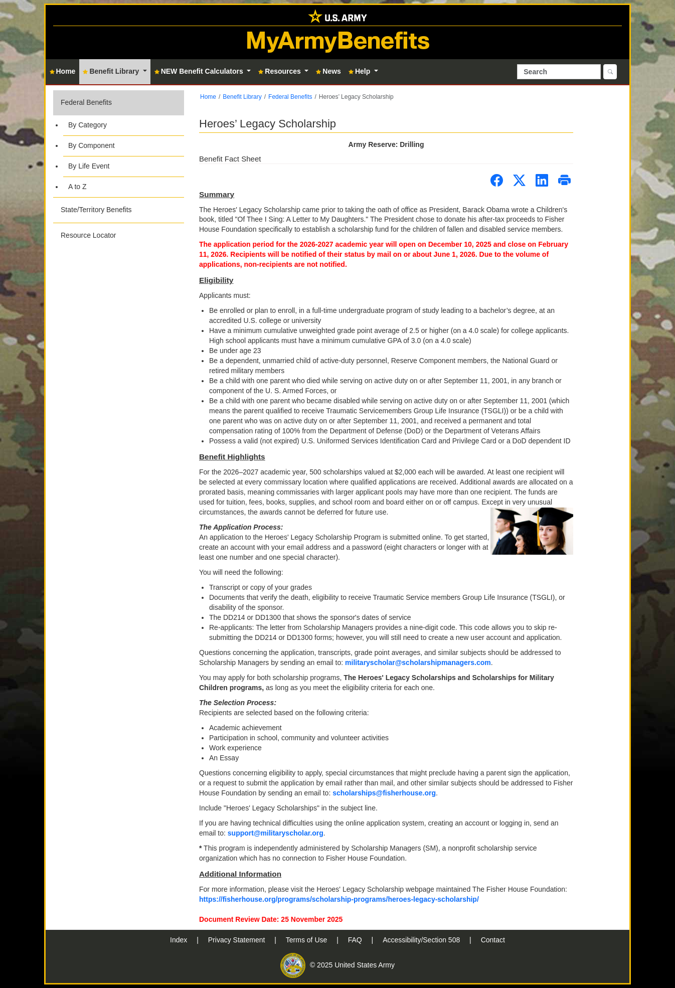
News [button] (328, 71)
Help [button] (360, 71)
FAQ (356, 940)
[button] (118, 143)
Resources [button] (280, 71)
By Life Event (89, 166)
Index (179, 940)
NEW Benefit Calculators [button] (199, 71)
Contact (493, 940)
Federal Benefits (86, 102)
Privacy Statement (237, 940)
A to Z (77, 187)
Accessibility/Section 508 (422, 940)
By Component (91, 145)
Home (208, 96)
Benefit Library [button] (112, 71)
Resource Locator (88, 235)
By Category (87, 125)
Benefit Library (242, 96)
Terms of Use (307, 940)
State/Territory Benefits (96, 210)
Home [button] (63, 71)
